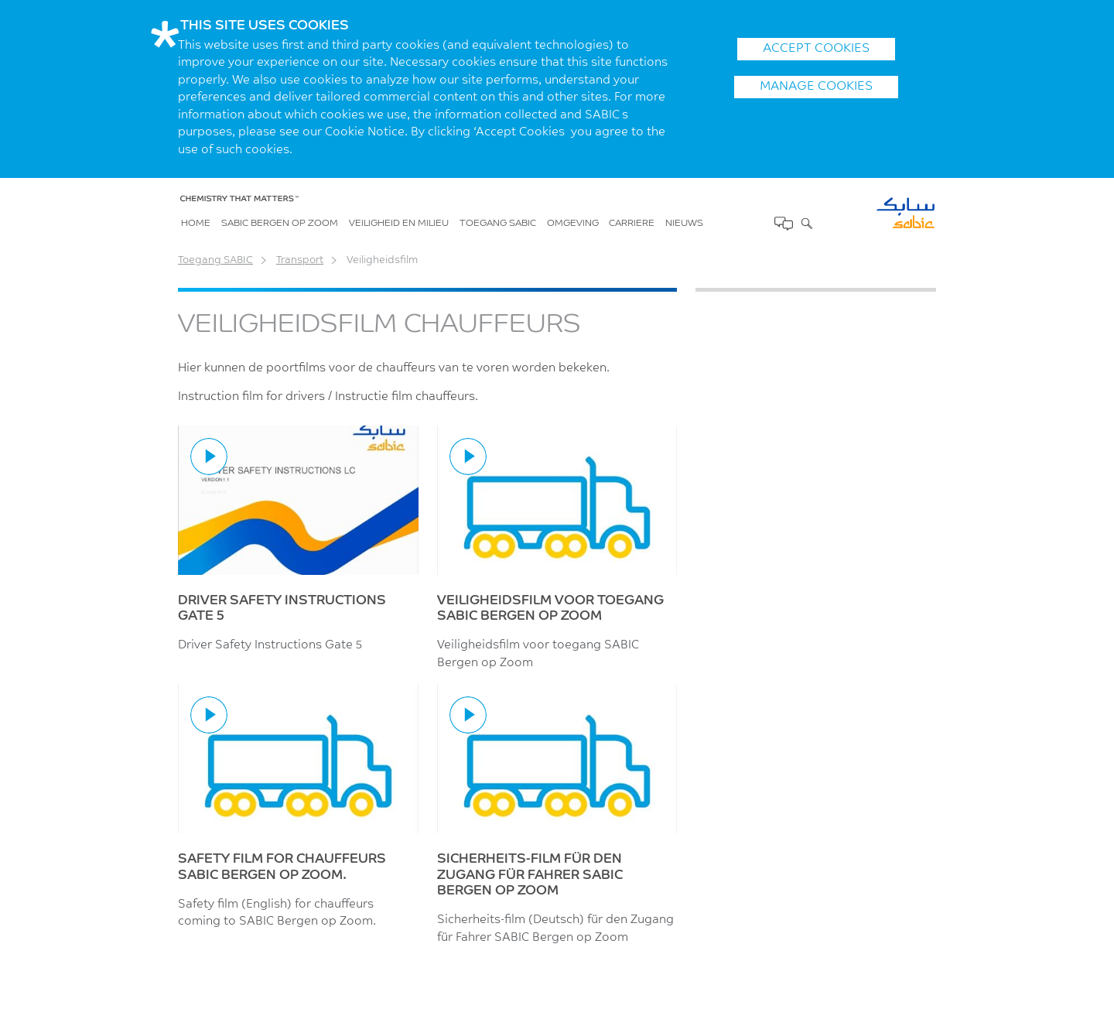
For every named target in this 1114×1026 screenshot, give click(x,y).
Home (195, 223)
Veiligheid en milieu (399, 223)
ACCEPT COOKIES (816, 49)
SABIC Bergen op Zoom (279, 223)
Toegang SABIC (498, 223)
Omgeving (573, 223)
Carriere (631, 223)
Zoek (805, 222)
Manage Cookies (816, 86)
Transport (299, 260)
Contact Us (782, 224)
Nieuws (684, 223)
